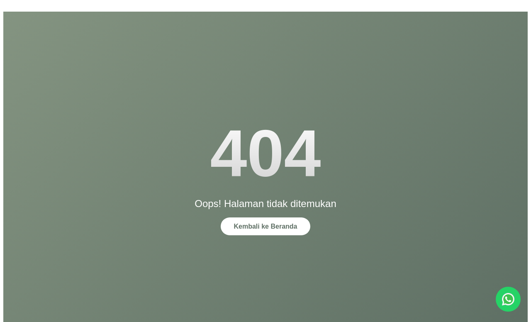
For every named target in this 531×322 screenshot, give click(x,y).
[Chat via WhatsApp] (508, 299)
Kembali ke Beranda (265, 226)
